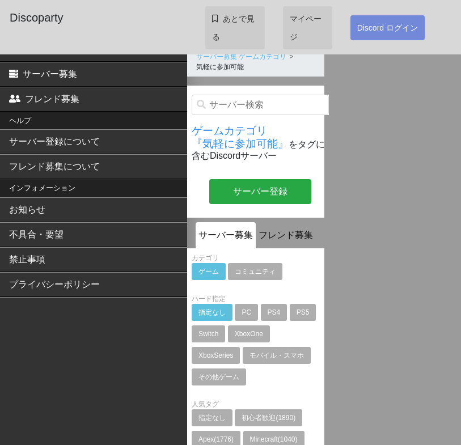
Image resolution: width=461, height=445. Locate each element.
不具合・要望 (36, 234)
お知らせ (27, 209)
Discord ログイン (387, 27)
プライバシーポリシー (54, 284)
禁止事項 (27, 259)
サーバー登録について (54, 141)
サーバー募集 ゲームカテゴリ (241, 57)
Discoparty (36, 17)
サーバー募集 (43, 74)
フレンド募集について (54, 166)
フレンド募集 (44, 99)
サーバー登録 (260, 191)
